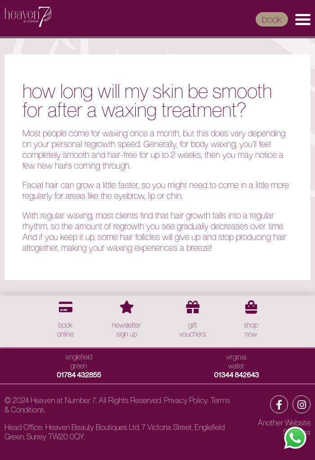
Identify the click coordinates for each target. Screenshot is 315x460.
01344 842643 (236, 374)
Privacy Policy (185, 400)
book (272, 19)
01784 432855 (79, 374)
